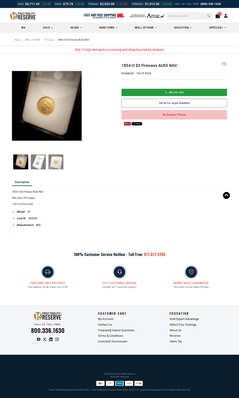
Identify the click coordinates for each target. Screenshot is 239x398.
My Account (105, 319)
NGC (38, 225)
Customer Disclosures (112, 341)
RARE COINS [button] (106, 27)
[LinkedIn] (51, 339)
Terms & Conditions (110, 335)
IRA (23, 27)
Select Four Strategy (183, 324)
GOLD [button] (46, 27)
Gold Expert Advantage (184, 319)
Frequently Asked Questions (116, 330)
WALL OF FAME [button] (144, 27)
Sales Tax (176, 341)
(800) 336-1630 (210, 4)
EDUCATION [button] (181, 27)
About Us (176, 330)
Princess (49, 39)
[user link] (225, 16)
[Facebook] (38, 339)
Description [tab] (22, 182)
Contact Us (105, 324)
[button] (217, 16)
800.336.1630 (174, 92)
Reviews (175, 335)
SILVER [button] (74, 27)
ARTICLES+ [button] (216, 27)
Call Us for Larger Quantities (174, 103)
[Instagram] (57, 339)
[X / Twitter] (44, 339)
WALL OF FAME (33, 39)
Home (18, 39)
